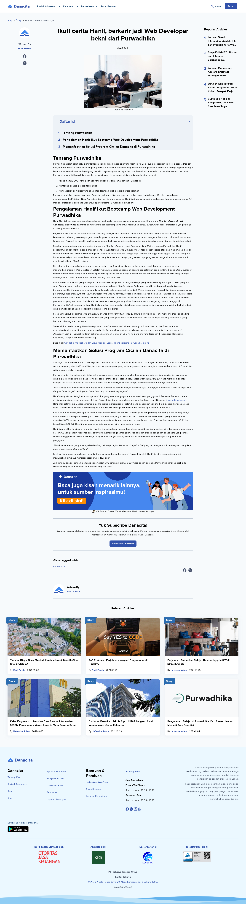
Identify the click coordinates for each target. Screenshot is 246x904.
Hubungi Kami (133, 771)
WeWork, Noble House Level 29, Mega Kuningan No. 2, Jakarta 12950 (123, 882)
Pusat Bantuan (108, 6)
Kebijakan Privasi (55, 778)
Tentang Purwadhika (77, 133)
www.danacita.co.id (177, 400)
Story (18, 20)
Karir (10, 791)
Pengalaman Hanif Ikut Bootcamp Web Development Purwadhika (110, 140)
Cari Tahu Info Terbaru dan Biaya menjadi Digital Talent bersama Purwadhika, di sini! (106, 343)
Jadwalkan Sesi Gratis (97, 782)
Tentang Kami (14, 777)
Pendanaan (52, 792)
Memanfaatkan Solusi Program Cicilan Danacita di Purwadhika (109, 147)
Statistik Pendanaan (17, 784)
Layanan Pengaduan (96, 796)
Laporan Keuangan (56, 799)
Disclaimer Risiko (55, 785)
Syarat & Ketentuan (56, 771)
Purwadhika (59, 566)
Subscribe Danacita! (123, 543)
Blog (10, 20)
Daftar (230, 6)
